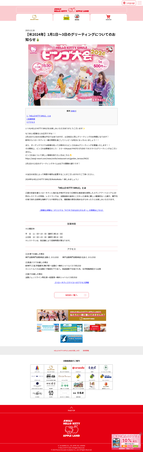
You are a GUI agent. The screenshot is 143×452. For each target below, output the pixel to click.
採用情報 (86, 350)
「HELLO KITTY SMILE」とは (39, 115)
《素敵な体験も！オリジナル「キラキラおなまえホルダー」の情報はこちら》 (71, 210)
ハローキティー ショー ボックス (71, 17)
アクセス (31, 122)
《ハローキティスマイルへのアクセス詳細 (71, 282)
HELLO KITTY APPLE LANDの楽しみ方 (66, 350)
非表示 (73, 111)
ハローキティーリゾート (71, 10)
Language (130, 3)
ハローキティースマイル (34, 17)
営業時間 (31, 119)
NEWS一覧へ (72, 294)
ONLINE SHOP (108, 17)
